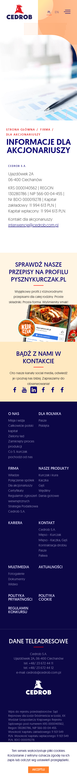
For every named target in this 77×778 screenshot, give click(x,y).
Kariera (15, 522)
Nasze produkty (54, 468)
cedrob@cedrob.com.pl (43, 672)
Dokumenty (16, 579)
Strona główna (20, 129)
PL (49, 12)
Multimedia (18, 567)
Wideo (13, 584)
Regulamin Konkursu (18, 610)
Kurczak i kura (48, 475)
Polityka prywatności (20, 597)
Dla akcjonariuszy (20, 485)
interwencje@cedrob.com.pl (33, 225)
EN (57, 12)
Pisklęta (44, 425)
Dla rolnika (50, 413)
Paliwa (43, 555)
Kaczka (43, 480)
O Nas (13, 413)
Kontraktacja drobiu (53, 545)
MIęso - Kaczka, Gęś (53, 540)
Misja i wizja (16, 420)
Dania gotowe (49, 496)
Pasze (43, 420)
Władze (13, 475)
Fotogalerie (16, 574)
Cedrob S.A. (47, 529)
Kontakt (47, 522)
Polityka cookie (47, 597)
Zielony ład (16, 436)
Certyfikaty (16, 490)
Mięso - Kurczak (50, 535)
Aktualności (51, 567)
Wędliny (44, 490)
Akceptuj (38, 769)
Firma (45, 129)
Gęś (41, 485)
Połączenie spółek (21, 480)
